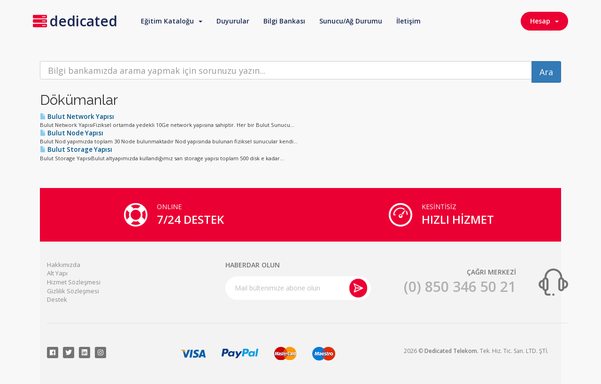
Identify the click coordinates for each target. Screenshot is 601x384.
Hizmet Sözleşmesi (73, 282)
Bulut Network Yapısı (77, 116)
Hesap (544, 20)
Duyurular (232, 20)
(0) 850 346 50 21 (460, 286)
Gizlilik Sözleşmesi (73, 291)
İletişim (408, 20)
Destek (57, 299)
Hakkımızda (63, 264)
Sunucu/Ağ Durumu (350, 20)
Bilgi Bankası (284, 20)
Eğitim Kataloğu (171, 20)
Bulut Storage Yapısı (76, 149)
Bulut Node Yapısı (71, 133)
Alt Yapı (57, 273)
